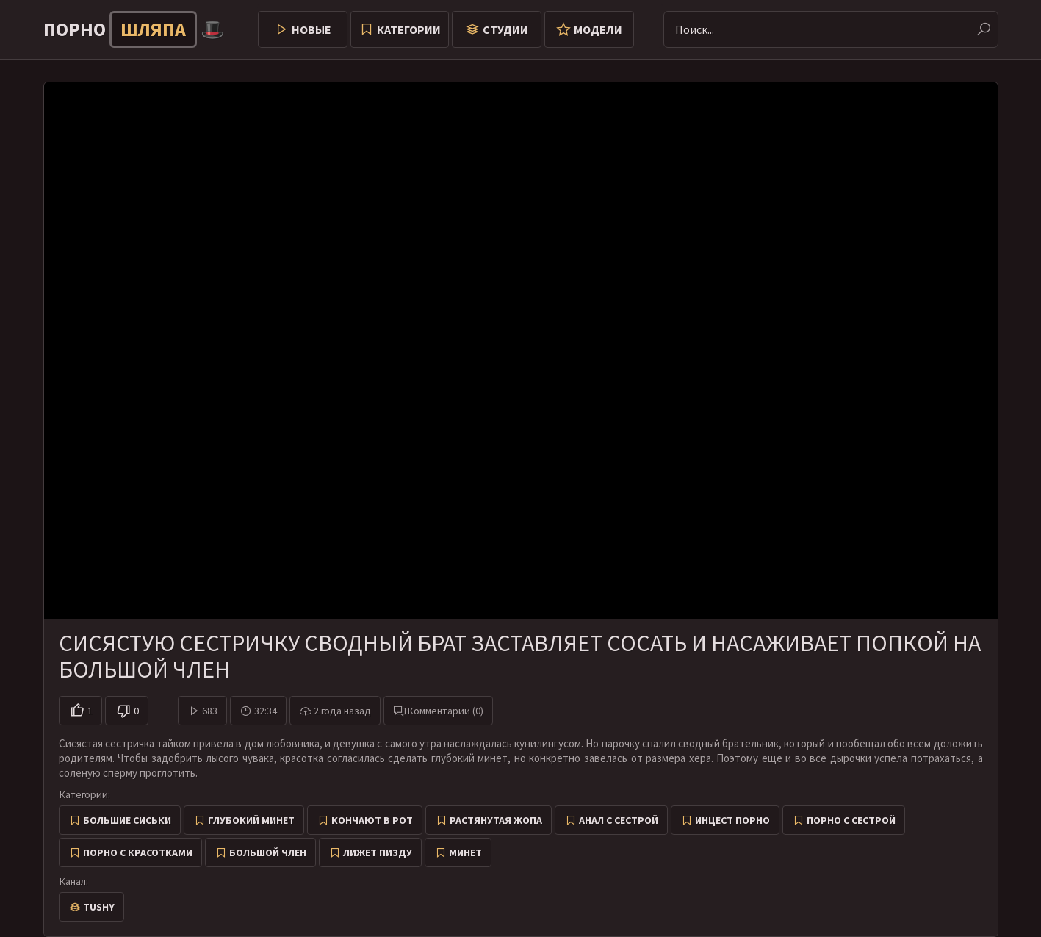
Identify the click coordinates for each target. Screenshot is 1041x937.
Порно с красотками (137, 852)
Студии (505, 29)
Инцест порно (732, 820)
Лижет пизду (377, 852)
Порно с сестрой (851, 820)
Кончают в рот (372, 820)
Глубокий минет (251, 820)
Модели (598, 29)
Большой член (267, 852)
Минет (465, 852)
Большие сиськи (127, 820)
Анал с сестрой (618, 820)
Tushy (99, 906)
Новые (311, 29)
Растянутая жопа (496, 820)
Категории (409, 29)
